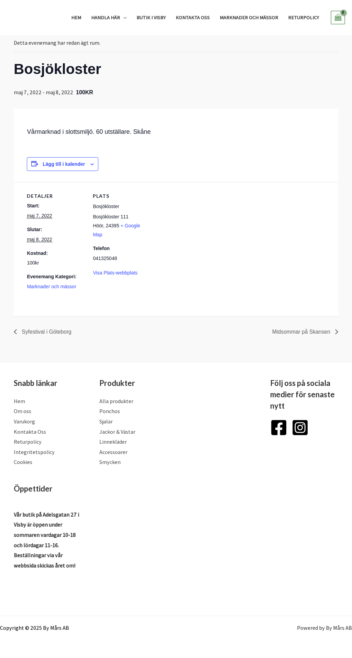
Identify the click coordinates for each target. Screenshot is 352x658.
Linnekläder (113, 442)
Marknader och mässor (249, 17)
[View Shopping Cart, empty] (338, 17)
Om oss (22, 411)
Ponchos (109, 411)
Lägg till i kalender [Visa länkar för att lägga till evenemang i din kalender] (64, 164)
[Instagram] (300, 427)
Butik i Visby (151, 17)
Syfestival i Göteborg (46, 331)
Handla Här (105, 17)
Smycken (110, 462)
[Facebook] (278, 427)
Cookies (23, 462)
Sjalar (106, 421)
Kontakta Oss (193, 17)
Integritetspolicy (34, 452)
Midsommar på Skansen (301, 331)
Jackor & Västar (117, 431)
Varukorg (24, 421)
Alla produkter (116, 401)
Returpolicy (303, 17)
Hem (76, 17)
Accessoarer (113, 452)
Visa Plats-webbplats (115, 273)
